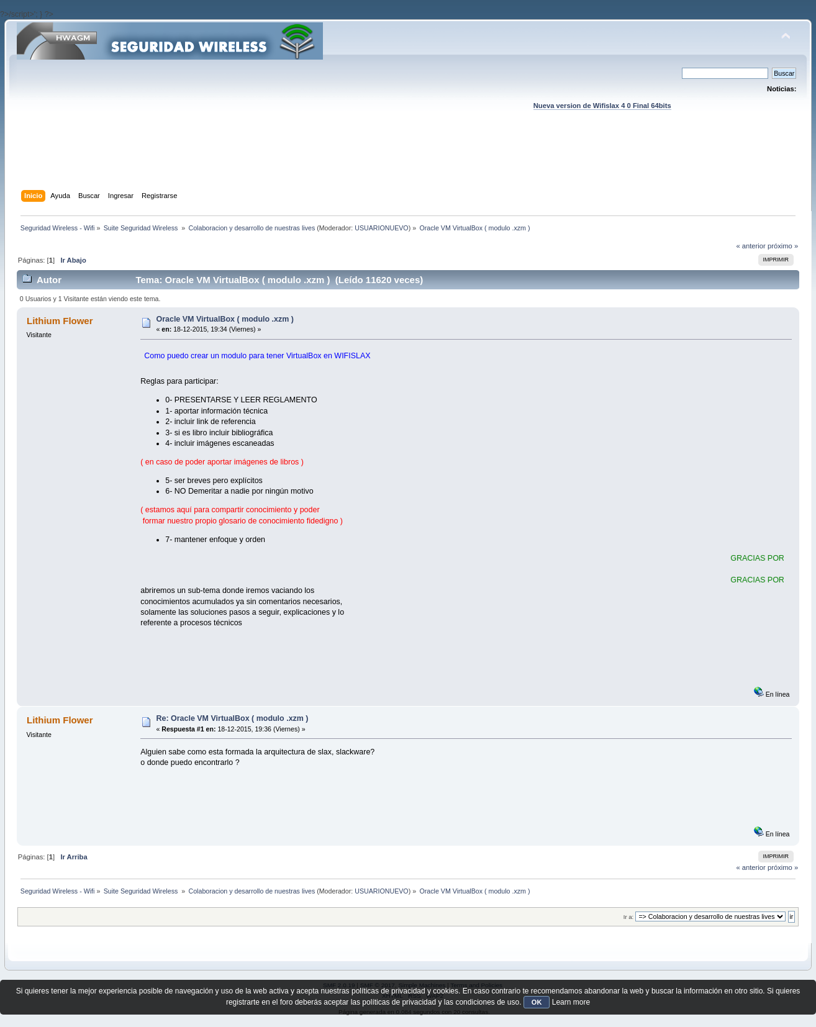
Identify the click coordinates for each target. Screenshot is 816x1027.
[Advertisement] (408, 162)
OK (537, 1002)
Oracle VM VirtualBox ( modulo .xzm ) (224, 319)
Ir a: (628, 916)
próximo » (783, 246)
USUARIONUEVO (381, 228)
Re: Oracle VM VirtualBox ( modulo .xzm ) (232, 718)
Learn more (571, 1002)
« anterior (750, 246)
